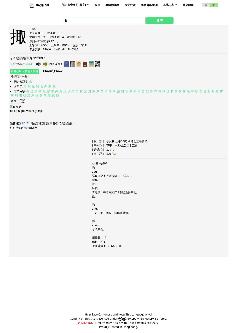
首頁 (97, 5)
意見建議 (188, 5)
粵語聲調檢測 (149, 5)
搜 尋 (160, 20)
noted (162, 318)
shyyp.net (84, 323)
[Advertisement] (112, 283)
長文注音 (130, 5)
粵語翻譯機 (112, 5)
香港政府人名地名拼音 (24, 71)
